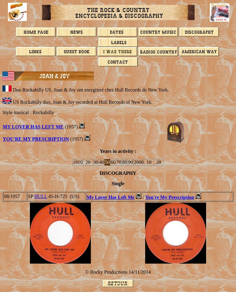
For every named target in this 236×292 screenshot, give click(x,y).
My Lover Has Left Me (33, 126)
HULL (40, 196)
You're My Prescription (36, 139)
